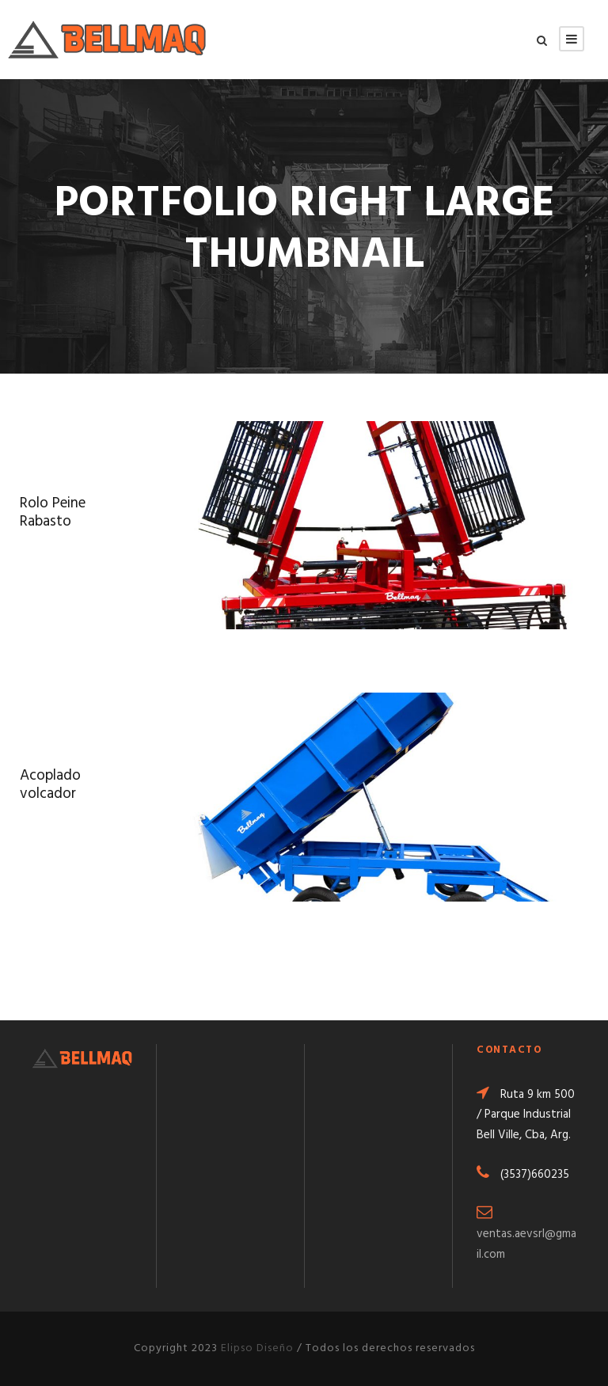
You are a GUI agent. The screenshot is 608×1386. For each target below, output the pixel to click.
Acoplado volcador (50, 785)
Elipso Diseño (257, 1348)
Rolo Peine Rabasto (53, 513)
